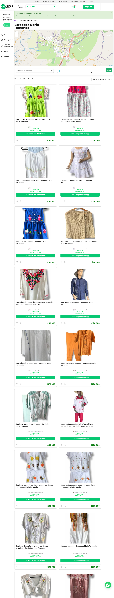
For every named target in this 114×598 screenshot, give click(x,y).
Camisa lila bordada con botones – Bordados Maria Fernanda (49, 373)
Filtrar (109, 70)
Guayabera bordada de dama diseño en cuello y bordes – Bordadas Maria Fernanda (74, 165)
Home (16, 20)
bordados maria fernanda (27, 116)
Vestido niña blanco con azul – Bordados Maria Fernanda (74, 110)
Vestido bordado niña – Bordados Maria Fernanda (100, 110)
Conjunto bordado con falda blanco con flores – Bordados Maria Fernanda (25, 268)
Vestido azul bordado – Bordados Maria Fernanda (25, 163)
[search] (35, 71)
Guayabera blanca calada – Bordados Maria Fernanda (23, 215)
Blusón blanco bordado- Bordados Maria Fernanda (24, 528)
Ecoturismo (63, 1)
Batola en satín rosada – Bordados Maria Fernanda (50, 319)
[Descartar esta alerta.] (111, 13)
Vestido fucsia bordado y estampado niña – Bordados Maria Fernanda (50, 111)
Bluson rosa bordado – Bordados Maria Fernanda (100, 476)
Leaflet (111, 65)
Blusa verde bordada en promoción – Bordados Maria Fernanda (49, 529)
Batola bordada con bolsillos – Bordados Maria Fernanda (100, 319)
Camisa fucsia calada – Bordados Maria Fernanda (75, 372)
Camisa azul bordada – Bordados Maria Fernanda (75, 476)
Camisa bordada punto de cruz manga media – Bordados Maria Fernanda (100, 373)
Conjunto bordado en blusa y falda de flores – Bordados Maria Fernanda (50, 268)
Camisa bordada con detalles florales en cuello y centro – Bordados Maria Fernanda (74, 426)
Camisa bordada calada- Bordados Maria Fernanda (99, 424)
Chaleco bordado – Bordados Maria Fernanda (99, 267)
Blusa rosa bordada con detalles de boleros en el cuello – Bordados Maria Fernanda (100, 530)
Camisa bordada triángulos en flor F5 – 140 (49, 424)
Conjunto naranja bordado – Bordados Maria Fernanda (49, 215)
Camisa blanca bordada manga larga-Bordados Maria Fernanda (50, 477)
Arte (91, 1)
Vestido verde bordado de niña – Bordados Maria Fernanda (25, 110)
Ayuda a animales (49, 1)
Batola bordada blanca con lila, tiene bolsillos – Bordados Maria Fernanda (24, 373)
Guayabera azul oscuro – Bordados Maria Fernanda (101, 163)
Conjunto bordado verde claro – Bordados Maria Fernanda (73, 216)
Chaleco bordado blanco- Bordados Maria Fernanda (23, 319)
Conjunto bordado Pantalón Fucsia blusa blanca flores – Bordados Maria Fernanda (100, 217)
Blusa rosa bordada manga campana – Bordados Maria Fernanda (74, 529)
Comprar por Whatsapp (26, 124)
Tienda (37, 1)
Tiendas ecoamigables (78, 1)
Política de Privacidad (21, 592)
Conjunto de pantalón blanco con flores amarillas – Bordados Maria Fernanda (75, 268)
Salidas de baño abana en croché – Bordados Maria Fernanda (50, 163)
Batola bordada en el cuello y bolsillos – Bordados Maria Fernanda (74, 320)
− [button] (16, 35)
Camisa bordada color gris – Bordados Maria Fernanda (25, 424)
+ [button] (16, 33)
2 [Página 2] (63, 561)
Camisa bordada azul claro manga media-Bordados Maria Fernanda (24, 477)
